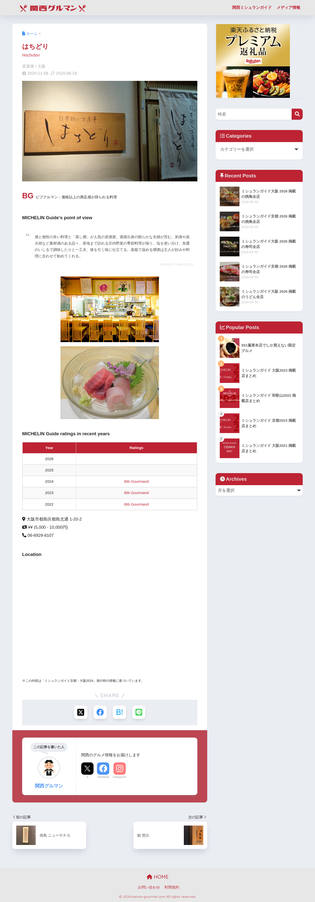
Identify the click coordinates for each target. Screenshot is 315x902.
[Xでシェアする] (80, 712)
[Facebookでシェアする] (100, 712)
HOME (158, 877)
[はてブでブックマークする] (119, 712)
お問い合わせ (149, 887)
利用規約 (171, 887)
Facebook (103, 777)
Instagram (119, 777)
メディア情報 (288, 7)
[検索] (297, 114)
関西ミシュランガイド (252, 7)
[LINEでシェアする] (139, 712)
